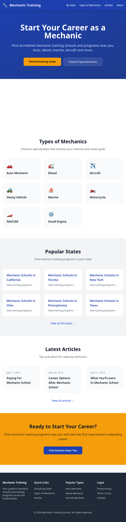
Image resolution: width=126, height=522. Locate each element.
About (120, 5)
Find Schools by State (42, 61)
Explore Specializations (83, 62)
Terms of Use (104, 493)
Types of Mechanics (90, 5)
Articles (109, 5)
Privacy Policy (104, 488)
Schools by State (43, 488)
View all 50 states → (63, 323)
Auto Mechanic (74, 488)
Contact (101, 497)
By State (70, 5)
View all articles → (63, 400)
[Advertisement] (63, 114)
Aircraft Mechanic (75, 497)
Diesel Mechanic (74, 493)
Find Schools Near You (63, 450)
